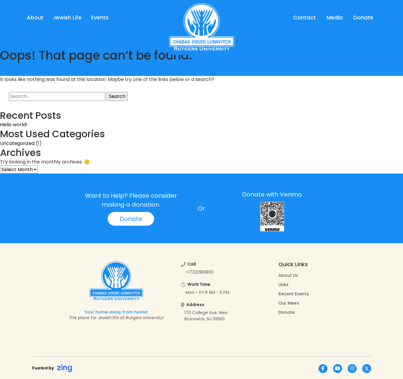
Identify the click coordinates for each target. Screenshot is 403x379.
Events (100, 17)
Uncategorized (17, 143)
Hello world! (13, 124)
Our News (288, 303)
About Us (288, 275)
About (35, 17)
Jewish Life (67, 17)
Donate (363, 17)
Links (283, 285)
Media (335, 17)
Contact (304, 17)
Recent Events (293, 294)
